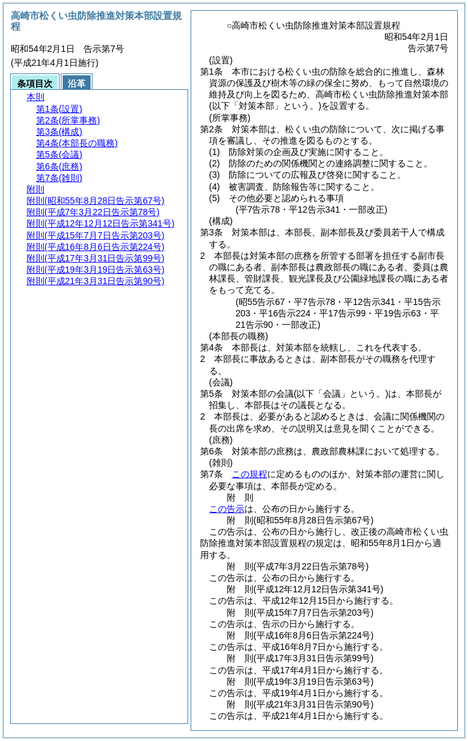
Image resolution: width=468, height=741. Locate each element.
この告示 (226, 509)
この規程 (249, 474)
